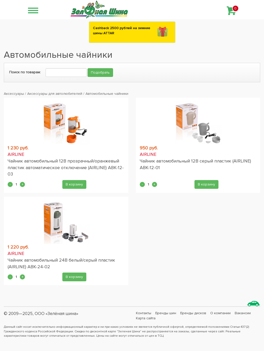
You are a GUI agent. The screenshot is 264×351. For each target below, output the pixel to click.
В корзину (74, 184)
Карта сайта (146, 318)
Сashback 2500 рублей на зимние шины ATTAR (121, 30)
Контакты (143, 313)
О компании (220, 313)
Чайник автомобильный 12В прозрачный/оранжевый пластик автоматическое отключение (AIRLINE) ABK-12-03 (66, 167)
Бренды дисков (193, 313)
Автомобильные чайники (107, 93)
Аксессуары (14, 93)
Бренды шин (165, 313)
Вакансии (243, 313)
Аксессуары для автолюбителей (54, 93)
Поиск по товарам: (25, 72)
